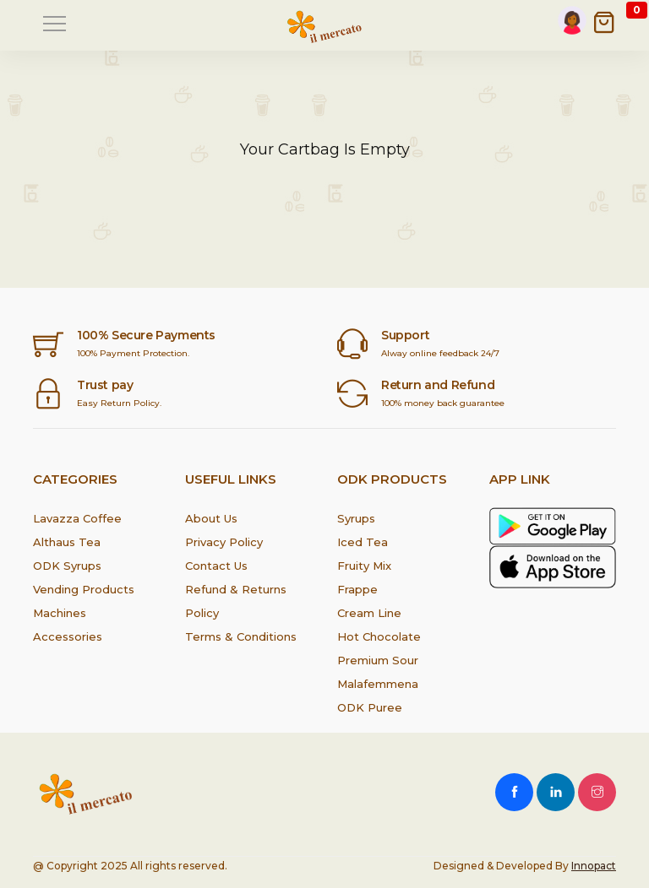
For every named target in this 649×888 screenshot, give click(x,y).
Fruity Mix (364, 565)
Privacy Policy (224, 542)
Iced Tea (362, 542)
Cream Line (369, 613)
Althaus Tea (67, 542)
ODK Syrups (67, 565)
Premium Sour (377, 660)
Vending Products (83, 589)
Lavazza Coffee (77, 518)
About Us (211, 518)
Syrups (356, 518)
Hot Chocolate (379, 636)
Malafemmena (377, 683)
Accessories (67, 636)
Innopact (593, 865)
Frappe (357, 589)
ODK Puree (369, 707)
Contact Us (216, 565)
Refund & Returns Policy (235, 601)
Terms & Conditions (241, 636)
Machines (59, 613)
